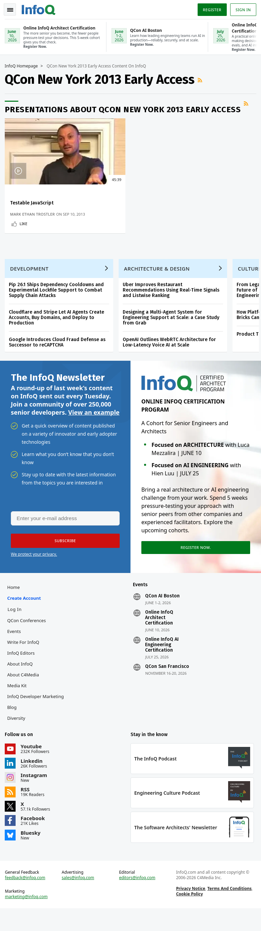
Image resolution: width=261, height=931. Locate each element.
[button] (64, 555)
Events (16, 648)
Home (15, 604)
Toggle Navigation (13, 8)
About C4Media (25, 691)
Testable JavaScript (34, 202)
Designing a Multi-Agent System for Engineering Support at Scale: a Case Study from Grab (173, 328)
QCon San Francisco (167, 683)
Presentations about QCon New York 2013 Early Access (125, 108)
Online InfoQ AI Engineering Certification (162, 661)
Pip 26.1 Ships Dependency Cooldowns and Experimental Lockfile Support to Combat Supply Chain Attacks (58, 301)
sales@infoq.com (79, 898)
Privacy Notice (189, 909)
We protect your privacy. (34, 569)
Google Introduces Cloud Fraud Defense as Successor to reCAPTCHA (59, 353)
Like (25, 228)
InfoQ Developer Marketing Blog (37, 718)
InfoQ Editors (23, 670)
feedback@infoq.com (27, 898)
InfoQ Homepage (23, 65)
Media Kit (18, 702)
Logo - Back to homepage (41, 7)
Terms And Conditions (229, 909)
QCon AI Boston (162, 612)
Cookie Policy (188, 914)
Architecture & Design (159, 279)
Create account (26, 615)
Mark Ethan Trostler (34, 213)
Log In (16, 626)
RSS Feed (202, 79)
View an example (93, 425)
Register (210, 8)
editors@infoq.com (137, 898)
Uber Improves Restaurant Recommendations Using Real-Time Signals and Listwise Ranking (173, 301)
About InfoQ (22, 680)
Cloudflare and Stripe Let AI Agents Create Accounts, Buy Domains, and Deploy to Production (58, 328)
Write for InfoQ (25, 659)
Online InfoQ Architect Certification (159, 634)
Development (31, 279)
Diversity (18, 735)
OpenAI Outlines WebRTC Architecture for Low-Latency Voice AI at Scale (171, 353)
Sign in (241, 8)
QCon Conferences (28, 637)
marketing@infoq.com (28, 917)
